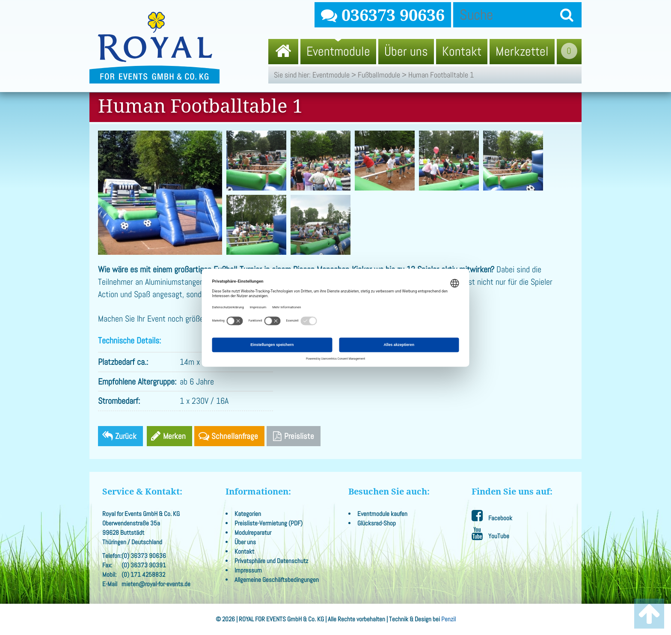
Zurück (126, 436)
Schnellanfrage (234, 436)
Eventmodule (331, 75)
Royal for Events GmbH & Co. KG (154, 47)
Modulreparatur (253, 532)
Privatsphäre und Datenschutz (271, 561)
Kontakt (244, 551)
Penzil (448, 619)
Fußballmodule (379, 75)
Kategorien (248, 514)
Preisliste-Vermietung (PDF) (269, 523)
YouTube (490, 533)
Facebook (492, 515)
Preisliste (293, 436)
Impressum (248, 570)
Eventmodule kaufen (382, 514)
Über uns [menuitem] (406, 51)
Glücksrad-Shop (376, 523)
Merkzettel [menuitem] (522, 51)
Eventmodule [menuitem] (338, 51)
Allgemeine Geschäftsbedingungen (277, 579)
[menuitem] (283, 51)
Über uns (245, 542)
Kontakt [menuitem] (461, 51)
